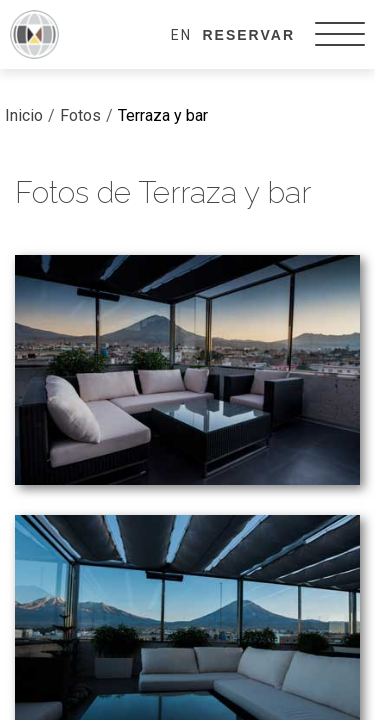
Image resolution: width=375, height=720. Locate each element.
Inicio (24, 115)
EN (181, 35)
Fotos (80, 115)
